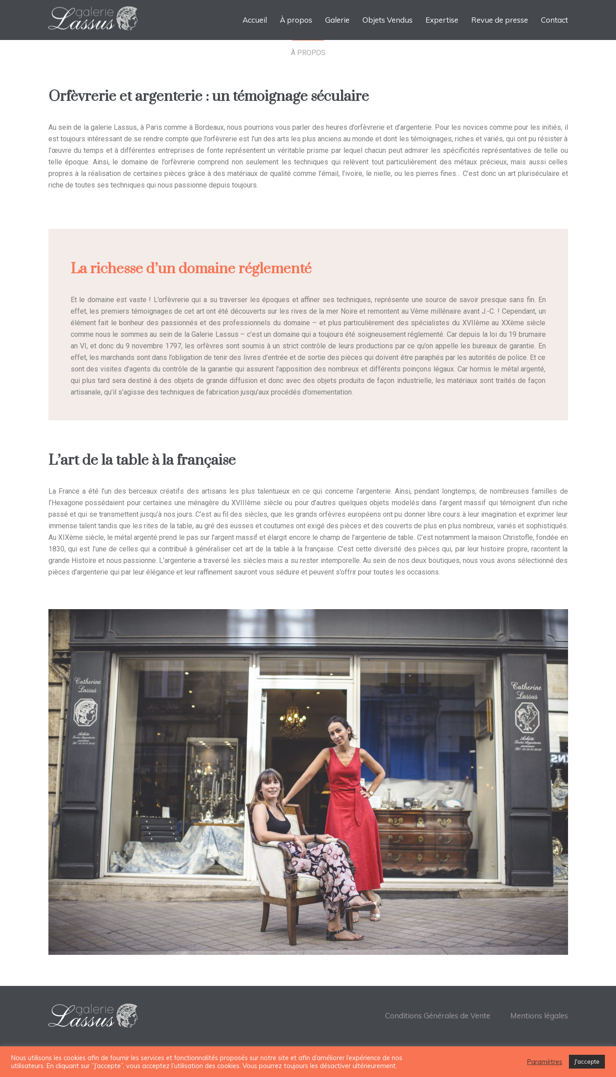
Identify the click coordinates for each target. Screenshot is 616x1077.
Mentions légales (539, 1015)
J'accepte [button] (587, 1061)
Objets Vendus (387, 19)
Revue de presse (499, 19)
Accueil (254, 19)
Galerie (337, 19)
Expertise (441, 19)
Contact (554, 19)
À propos (296, 19)
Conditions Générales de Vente (437, 1015)
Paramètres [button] (544, 1062)
